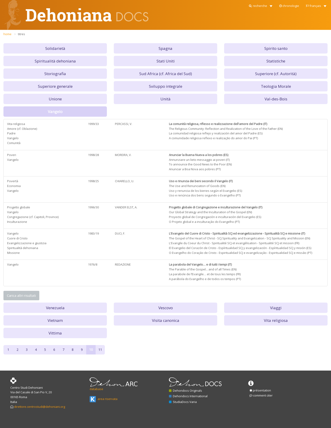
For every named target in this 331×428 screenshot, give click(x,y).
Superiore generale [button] (55, 86)
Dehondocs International (188, 396)
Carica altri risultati (21, 295)
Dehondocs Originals (185, 390)
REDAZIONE (123, 264)
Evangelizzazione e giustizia (26, 243)
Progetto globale (18, 207)
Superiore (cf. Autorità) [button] (276, 73)
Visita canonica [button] (165, 320)
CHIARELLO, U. (124, 181)
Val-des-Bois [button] (276, 99)
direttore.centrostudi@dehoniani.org (39, 407)
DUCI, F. (120, 233)
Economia (14, 186)
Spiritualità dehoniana (22, 248)
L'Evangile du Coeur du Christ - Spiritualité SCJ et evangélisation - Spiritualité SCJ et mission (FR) (234, 243)
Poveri (11, 155)
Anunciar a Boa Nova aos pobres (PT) (195, 169)
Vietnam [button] (55, 320)
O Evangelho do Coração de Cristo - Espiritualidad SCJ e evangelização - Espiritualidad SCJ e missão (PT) (240, 253)
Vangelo (13, 138)
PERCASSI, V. (123, 124)
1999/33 (93, 124)
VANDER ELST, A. (126, 207)
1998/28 (93, 155)
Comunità (13, 143)
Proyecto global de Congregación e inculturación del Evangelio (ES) (215, 217)
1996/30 (93, 207)
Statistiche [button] (275, 61)
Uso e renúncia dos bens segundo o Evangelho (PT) (205, 195)
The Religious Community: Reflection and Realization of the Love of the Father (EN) (226, 129)
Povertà (12, 181)
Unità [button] (165, 99)
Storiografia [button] (55, 73)
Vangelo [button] (55, 111)
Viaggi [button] (276, 307)
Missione (13, 253)
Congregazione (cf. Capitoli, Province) (33, 217)
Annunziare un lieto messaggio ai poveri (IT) (199, 160)
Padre (11, 133)
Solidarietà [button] (55, 48)
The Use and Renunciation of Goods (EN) (197, 186)
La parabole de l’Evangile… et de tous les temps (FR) (205, 274)
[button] (260, 4)
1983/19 (93, 233)
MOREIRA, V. (123, 155)
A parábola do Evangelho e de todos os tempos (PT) (205, 279)
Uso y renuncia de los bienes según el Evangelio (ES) (205, 191)
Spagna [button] (165, 48)
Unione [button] (55, 99)
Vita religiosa (16, 124)
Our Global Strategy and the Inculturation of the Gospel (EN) (210, 212)
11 (100, 349)
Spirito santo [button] (276, 48)
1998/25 (93, 181)
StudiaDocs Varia (183, 402)
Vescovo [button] (165, 307)
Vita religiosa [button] (276, 320)
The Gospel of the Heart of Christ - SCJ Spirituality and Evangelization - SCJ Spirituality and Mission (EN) (239, 238)
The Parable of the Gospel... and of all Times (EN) (203, 269)
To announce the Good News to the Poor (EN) (200, 164)
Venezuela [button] (55, 307)
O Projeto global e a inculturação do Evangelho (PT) (204, 222)
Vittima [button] (55, 333)
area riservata (103, 399)
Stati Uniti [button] (166, 61)
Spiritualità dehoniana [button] (55, 61)
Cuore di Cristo (17, 238)
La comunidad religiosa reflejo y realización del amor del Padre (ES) (216, 133)
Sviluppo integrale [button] (165, 86)
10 (91, 349)
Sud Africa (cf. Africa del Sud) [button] (165, 73)
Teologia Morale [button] (276, 86)
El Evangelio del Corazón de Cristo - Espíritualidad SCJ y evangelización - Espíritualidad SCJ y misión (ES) (240, 248)
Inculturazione (17, 222)
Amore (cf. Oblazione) (22, 129)
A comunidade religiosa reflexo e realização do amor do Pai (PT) (213, 138)
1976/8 (92, 264)
